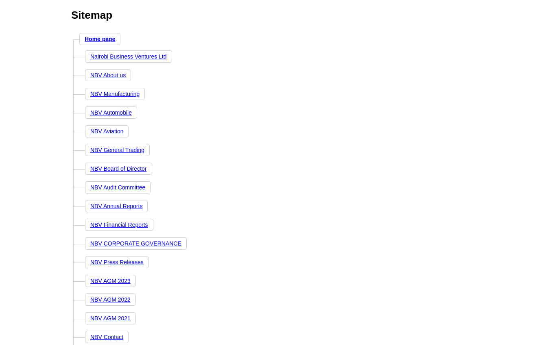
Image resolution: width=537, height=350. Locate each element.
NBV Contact (106, 337)
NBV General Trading (117, 150)
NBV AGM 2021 (110, 318)
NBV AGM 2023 (110, 281)
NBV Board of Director (118, 168)
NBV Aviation (106, 131)
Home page (100, 39)
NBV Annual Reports (116, 206)
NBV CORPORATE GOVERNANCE (135, 243)
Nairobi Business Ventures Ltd (128, 56)
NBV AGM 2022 (110, 299)
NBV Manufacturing (115, 94)
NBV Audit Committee (117, 187)
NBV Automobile (111, 112)
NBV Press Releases (117, 262)
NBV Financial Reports (119, 225)
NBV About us (108, 75)
